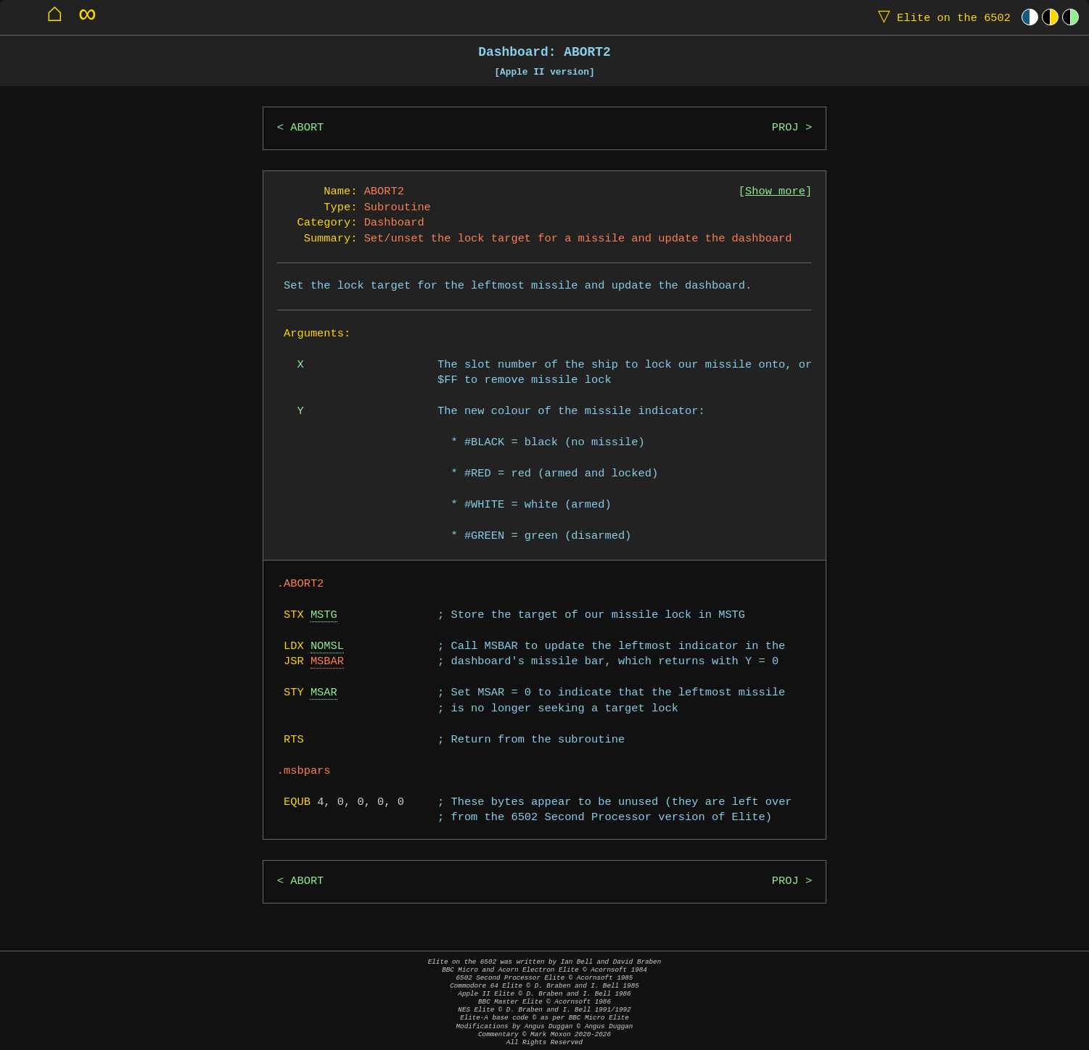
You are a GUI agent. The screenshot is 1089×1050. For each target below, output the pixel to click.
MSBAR (327, 661)
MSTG (324, 615)
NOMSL (327, 646)
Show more (775, 191)
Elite (941, 17)
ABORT (307, 128)
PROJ (785, 128)
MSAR (324, 692)
